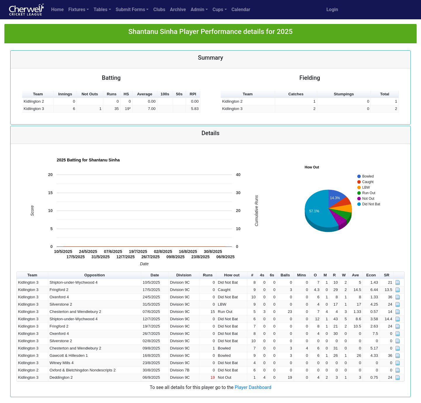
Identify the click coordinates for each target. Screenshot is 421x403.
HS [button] (126, 94)
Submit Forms (130, 9)
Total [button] (384, 94)
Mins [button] (301, 275)
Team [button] (38, 94)
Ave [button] (355, 275)
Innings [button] (65, 94)
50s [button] (179, 94)
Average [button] (144, 94)
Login (332, 9)
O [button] (315, 275)
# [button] (252, 275)
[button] (399, 275)
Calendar (241, 9)
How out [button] (232, 275)
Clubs (159, 9)
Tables (100, 9)
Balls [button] (285, 275)
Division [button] (183, 275)
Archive (178, 9)
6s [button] (272, 275)
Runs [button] (111, 94)
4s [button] (262, 275)
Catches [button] (295, 94)
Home (57, 9)
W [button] (344, 275)
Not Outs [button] (90, 94)
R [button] (334, 275)
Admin (197, 9)
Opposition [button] (94, 275)
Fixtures (76, 9)
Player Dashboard (253, 387)
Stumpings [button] (344, 94)
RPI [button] (193, 94)
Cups (218, 9)
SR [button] (386, 275)
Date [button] (155, 275)
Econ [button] (371, 275)
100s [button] (165, 94)
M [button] (325, 275)
